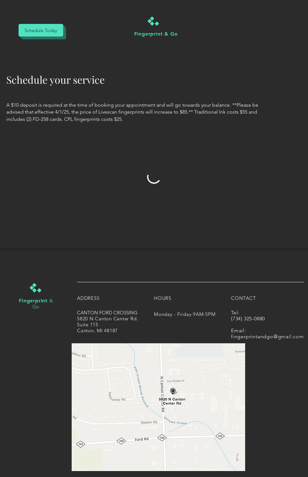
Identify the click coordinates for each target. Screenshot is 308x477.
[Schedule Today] (41, 30)
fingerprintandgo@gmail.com (267, 337)
